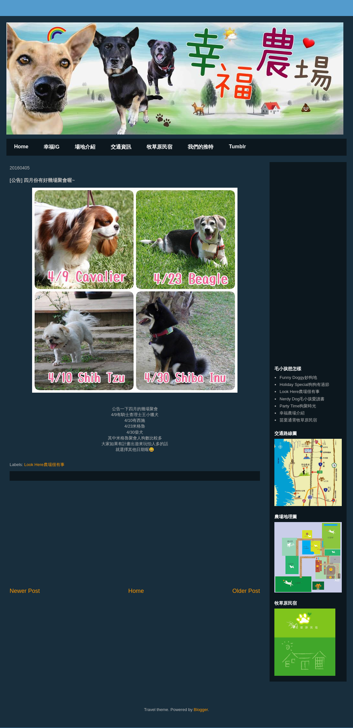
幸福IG (51, 147)
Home (21, 146)
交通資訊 (121, 147)
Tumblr (237, 146)
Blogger (201, 709)
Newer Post (25, 591)
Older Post (246, 591)
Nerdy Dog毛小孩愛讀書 (302, 399)
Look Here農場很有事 (44, 464)
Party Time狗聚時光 (298, 406)
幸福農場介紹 (292, 413)
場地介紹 (85, 147)
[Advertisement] (135, 534)
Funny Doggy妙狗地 (298, 377)
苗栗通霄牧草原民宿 (298, 420)
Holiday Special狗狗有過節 (304, 384)
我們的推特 (200, 147)
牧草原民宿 (159, 147)
